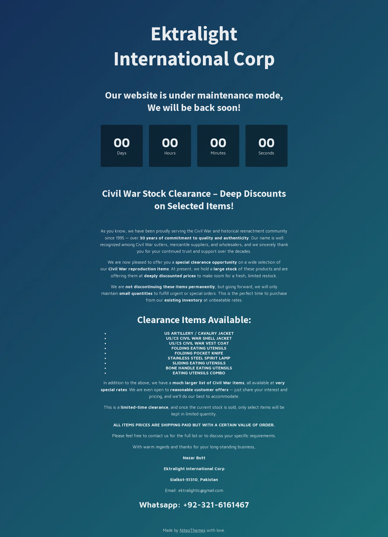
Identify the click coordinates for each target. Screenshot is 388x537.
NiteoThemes (192, 530)
